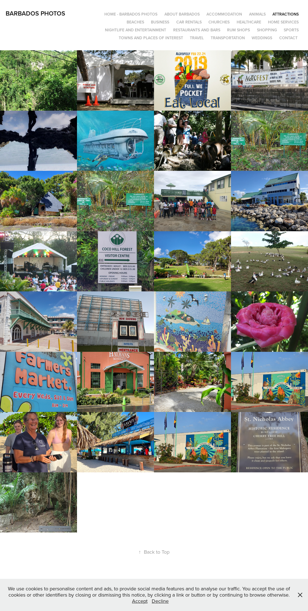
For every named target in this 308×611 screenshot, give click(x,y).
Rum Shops (238, 30)
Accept (140, 601)
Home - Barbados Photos (130, 14)
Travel (197, 38)
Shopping (267, 30)
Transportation (228, 38)
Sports (291, 30)
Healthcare (249, 22)
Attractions (285, 14)
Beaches (135, 22)
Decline (160, 601)
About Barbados (182, 14)
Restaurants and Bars (196, 30)
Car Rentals (189, 22)
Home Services (283, 22)
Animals (257, 14)
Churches (219, 22)
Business (160, 22)
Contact (288, 38)
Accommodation (224, 14)
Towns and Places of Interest (151, 38)
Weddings (262, 38)
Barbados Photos (35, 13)
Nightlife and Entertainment (135, 30)
